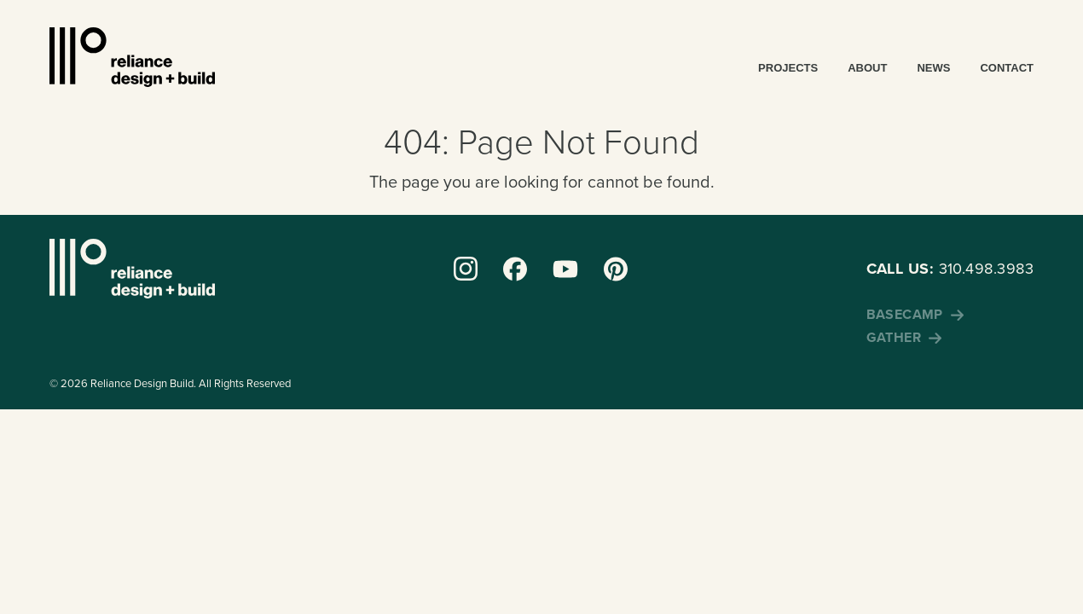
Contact (1007, 67)
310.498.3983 (950, 268)
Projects (788, 67)
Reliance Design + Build (132, 57)
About (867, 67)
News (933, 67)
